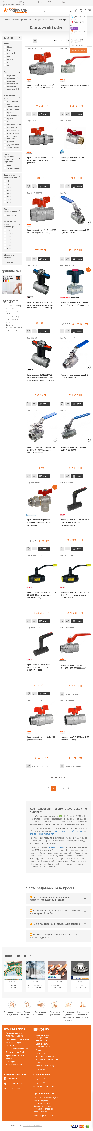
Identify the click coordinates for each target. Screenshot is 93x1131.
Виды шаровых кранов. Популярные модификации (58, 986)
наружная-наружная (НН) (12, 88)
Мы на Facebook (14, 1078)
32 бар (8, 193)
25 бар (8, 187)
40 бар (8, 196)
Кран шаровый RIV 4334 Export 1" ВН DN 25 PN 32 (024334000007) (40, 86)
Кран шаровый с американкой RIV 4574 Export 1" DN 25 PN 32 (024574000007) (41, 160)
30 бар (8, 190)
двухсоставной (12, 145)
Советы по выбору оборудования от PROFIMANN (44, 1038)
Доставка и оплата (28, 2)
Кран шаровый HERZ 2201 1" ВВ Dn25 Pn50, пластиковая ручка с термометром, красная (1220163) (40, 377)
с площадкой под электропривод (12, 104)
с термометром (12, 130)
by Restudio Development (32, 1126)
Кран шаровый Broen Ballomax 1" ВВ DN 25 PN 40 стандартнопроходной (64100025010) (75, 595)
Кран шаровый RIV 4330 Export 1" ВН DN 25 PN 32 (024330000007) (74, 666)
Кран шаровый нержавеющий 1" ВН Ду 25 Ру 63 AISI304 (75, 376)
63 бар (8, 202)
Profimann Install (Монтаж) (73, 2)
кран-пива (10, 113)
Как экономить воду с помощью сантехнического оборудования (35, 986)
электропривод (12, 168)
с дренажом (11, 127)
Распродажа (8, 4)
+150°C (9, 242)
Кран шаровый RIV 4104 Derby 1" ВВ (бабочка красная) (75, 738)
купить (45, 114)
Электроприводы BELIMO (17, 1049)
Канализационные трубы (17, 1039)
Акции (38, 1050)
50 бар (8, 199)
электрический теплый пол (42, 834)
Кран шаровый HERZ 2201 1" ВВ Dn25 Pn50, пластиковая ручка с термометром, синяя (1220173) (40, 305)
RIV (7, 56)
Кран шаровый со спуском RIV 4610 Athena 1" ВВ (75, 86)
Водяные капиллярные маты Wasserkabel (13, 986)
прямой (9, 119)
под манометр (12, 116)
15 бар (8, 181)
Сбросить (9, 263)
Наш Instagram (14, 1088)
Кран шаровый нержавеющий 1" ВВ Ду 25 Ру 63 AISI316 (75, 448)
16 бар (8, 184)
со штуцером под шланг (11, 137)
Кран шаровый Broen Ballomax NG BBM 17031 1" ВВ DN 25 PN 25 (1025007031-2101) (40, 667)
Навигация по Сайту (45, 1066)
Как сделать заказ (10, 2)
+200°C (9, 248)
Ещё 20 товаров (58, 778)
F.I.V (8, 62)
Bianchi (9, 47)
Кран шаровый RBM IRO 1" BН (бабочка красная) (73, 159)
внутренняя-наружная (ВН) (12, 82)
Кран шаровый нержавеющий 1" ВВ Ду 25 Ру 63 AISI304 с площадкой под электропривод (41, 450)
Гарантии (42, 2)
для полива (10, 215)
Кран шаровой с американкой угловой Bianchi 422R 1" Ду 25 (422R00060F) (39, 522)
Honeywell (10, 53)
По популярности (75, 41)
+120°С (9, 236)
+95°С (8, 230)
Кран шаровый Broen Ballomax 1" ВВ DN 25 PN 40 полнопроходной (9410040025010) (41, 595)
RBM (8, 65)
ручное (9, 165)
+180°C (9, 245)
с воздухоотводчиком (13, 123)
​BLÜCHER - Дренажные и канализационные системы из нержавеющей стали (80, 986)
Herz (8, 50)
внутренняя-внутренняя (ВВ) (12, 77)
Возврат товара (55, 2)
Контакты (20, 4)
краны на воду (56, 847)
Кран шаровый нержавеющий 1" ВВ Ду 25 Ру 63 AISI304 (75, 231)
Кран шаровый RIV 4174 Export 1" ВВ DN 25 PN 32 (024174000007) (41, 231)
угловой (9, 142)
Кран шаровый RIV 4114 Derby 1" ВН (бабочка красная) (41, 738)
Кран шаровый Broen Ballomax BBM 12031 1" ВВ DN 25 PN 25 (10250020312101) (75, 522)
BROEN (9, 59)
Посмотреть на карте (44, 1116)
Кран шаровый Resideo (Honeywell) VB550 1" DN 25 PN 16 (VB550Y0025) (75, 304)
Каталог (37, 11)
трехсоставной (12, 148)
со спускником (12, 133)
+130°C (9, 239)
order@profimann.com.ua (44, 1086)
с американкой (12, 109)
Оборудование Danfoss (16, 1052)
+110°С (9, 233)
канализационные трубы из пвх (68, 831)
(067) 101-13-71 (71, 11)
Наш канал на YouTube (17, 1083)
